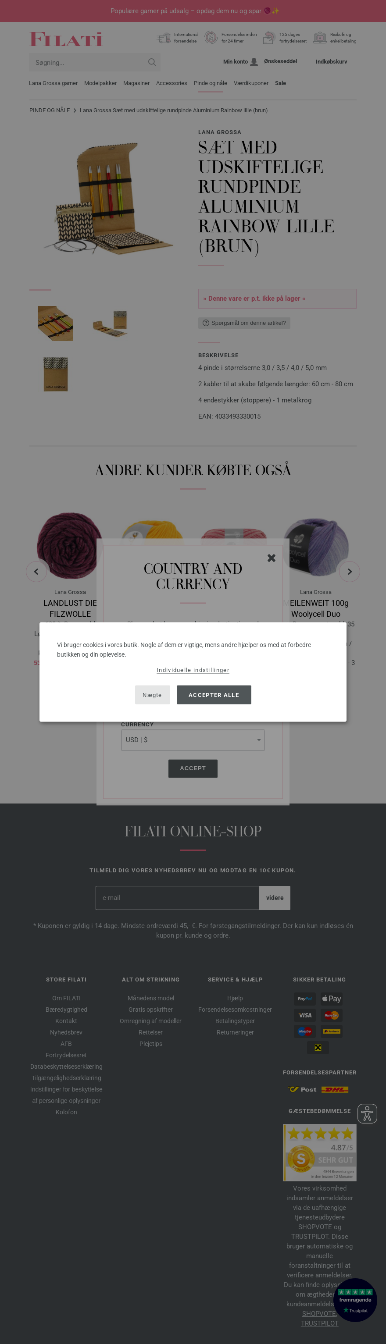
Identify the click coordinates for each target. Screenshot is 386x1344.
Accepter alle (214, 694)
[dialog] (193, 672)
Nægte (152, 694)
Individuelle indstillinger (193, 670)
